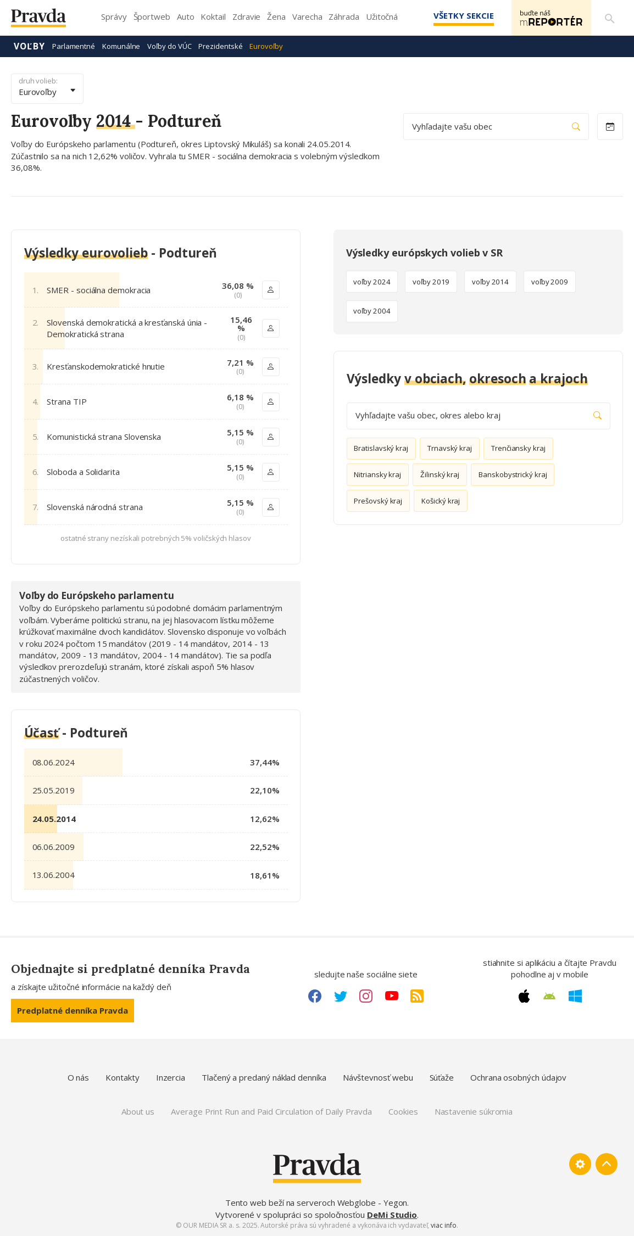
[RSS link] (417, 996)
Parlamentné (73, 46)
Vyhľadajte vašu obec (496, 126)
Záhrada (344, 16)
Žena (276, 16)
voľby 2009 (549, 282)
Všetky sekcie (463, 15)
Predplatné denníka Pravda (72, 1010)
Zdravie (246, 16)
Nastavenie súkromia (474, 1111)
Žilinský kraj (439, 474)
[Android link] (549, 996)
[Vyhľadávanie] (609, 18)
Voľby (29, 46)
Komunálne (121, 46)
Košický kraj (440, 501)
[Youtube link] (391, 996)
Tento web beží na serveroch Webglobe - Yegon (316, 1202)
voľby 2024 (371, 282)
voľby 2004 (371, 311)
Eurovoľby (265, 46)
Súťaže (442, 1077)
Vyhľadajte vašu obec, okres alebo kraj (478, 415)
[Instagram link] (365, 996)
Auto (185, 16)
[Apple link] (524, 996)
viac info (443, 1225)
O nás (79, 1077)
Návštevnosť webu (378, 1077)
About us (137, 1111)
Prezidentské (220, 46)
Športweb (152, 16)
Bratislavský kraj (381, 448)
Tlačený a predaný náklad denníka (264, 1077)
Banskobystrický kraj (513, 474)
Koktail (213, 16)
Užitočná (382, 16)
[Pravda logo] (46, 20)
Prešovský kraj (378, 501)
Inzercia (170, 1077)
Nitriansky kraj (377, 474)
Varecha (307, 16)
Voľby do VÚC (169, 46)
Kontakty (122, 1077)
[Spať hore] (607, 1164)
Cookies (403, 1111)
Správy (114, 16)
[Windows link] (575, 996)
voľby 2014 (490, 282)
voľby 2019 (431, 282)
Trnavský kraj (449, 448)
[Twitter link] (340, 996)
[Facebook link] (314, 996)
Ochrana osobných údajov (518, 1077)
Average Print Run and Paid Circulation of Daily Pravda (271, 1111)
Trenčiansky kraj (518, 448)
